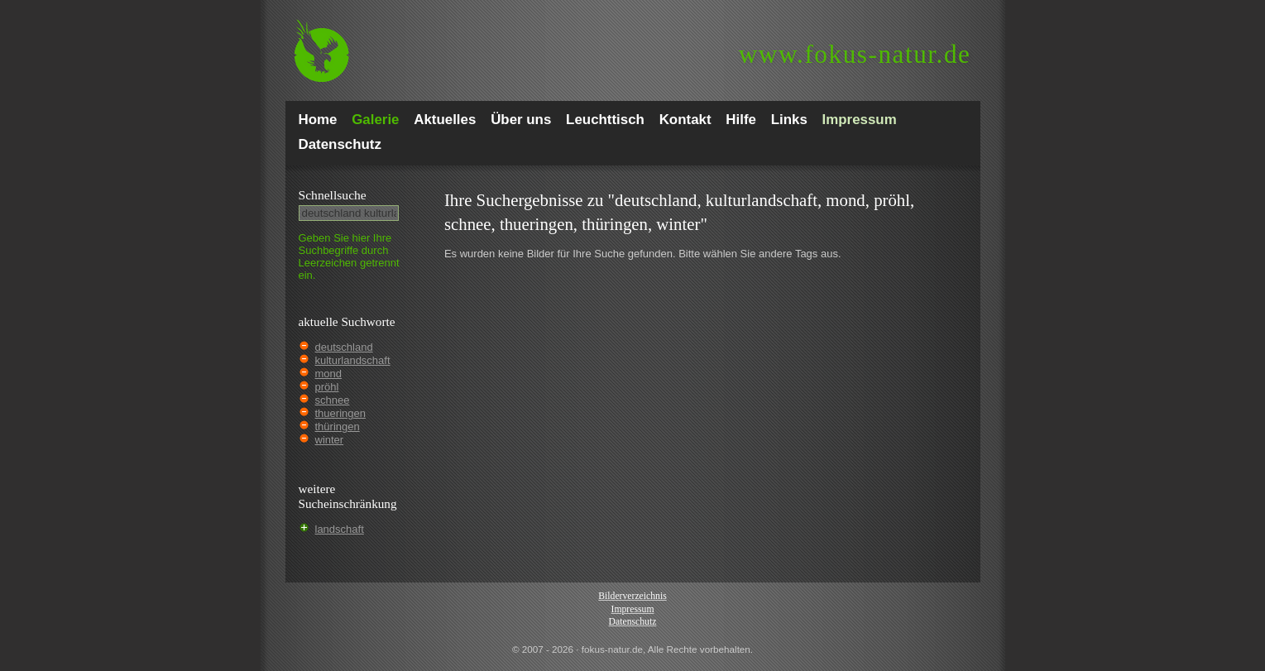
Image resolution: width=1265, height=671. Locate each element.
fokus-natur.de (855, 54)
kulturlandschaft (353, 360)
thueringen (340, 413)
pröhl (327, 387)
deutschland (344, 347)
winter (329, 440)
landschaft (339, 529)
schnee (332, 400)
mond (329, 373)
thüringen (337, 426)
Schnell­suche (333, 195)
